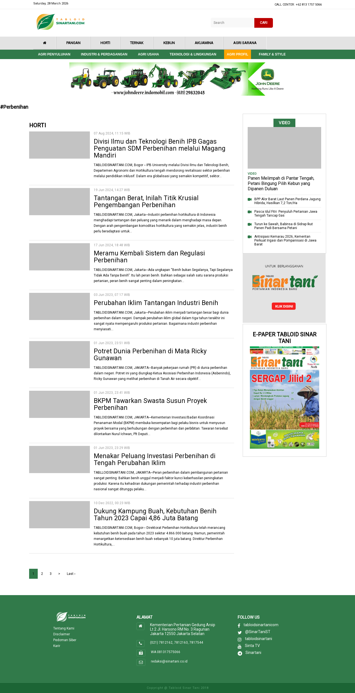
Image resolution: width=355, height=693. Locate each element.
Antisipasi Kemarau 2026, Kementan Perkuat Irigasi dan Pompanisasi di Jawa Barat (285, 240)
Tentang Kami (63, 628)
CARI (263, 23)
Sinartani (253, 652)
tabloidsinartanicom (261, 625)
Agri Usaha (148, 54)
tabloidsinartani (258, 638)
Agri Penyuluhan (54, 54)
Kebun (169, 43)
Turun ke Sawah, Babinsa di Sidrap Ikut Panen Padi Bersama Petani (283, 226)
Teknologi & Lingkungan (193, 54)
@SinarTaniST (257, 631)
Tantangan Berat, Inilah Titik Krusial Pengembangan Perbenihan (146, 201)
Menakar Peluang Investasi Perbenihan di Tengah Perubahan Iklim (154, 459)
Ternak (136, 43)
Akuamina (204, 43)
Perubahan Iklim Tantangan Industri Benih (156, 303)
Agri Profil (237, 54)
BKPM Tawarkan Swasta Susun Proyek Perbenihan (150, 404)
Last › (71, 574)
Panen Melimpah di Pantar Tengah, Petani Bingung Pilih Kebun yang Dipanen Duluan (281, 183)
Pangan (73, 43)
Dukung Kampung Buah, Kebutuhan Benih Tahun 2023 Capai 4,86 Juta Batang (155, 514)
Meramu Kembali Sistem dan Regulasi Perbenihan (149, 257)
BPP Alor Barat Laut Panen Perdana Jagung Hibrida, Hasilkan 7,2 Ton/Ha (287, 201)
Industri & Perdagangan (104, 54)
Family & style (272, 54)
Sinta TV (252, 645)
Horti (105, 43)
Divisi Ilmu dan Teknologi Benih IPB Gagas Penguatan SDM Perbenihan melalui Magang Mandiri (159, 148)
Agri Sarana (245, 43)
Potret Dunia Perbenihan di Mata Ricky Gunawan (150, 354)
